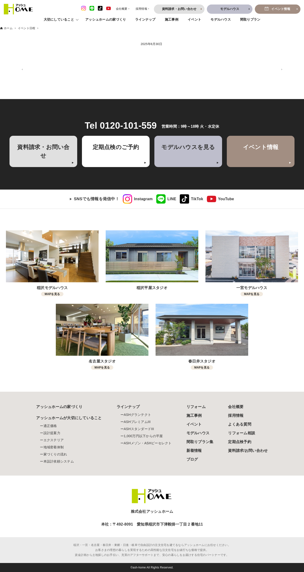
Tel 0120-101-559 (121, 126)
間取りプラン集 (200, 442)
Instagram (143, 199)
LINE (171, 199)
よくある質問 (239, 424)
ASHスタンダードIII (139, 429)
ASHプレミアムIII (137, 422)
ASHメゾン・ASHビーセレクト (148, 443)
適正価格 (50, 426)
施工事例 (171, 19)
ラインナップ (145, 19)
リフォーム (196, 407)
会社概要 (235, 407)
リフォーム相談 (241, 433)
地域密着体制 (53, 447)
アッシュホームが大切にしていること (69, 418)
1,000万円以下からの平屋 (143, 436)
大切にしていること (59, 19)
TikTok (197, 199)
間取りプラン (250, 19)
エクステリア (53, 440)
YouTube (226, 199)
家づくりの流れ (55, 454)
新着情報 (194, 451)
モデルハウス (220, 19)
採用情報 (235, 415)
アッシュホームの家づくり (105, 19)
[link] (138, 199)
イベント (194, 19)
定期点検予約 (239, 442)
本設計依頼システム (58, 461)
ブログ (192, 459)
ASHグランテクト (137, 415)
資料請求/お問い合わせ (248, 451)
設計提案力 (51, 433)
